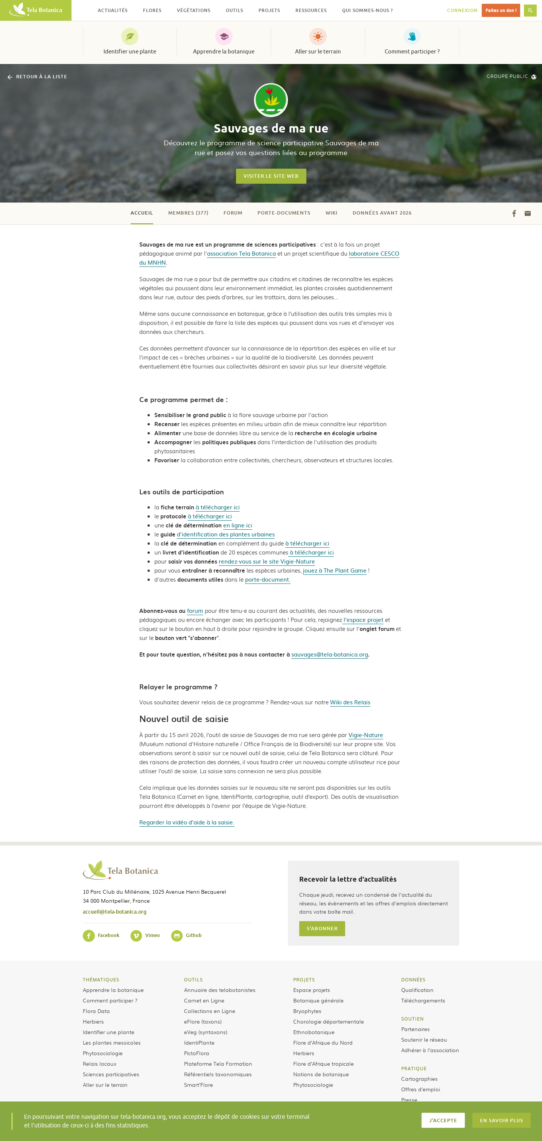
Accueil (142, 213)
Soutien (412, 1018)
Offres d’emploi (420, 1089)
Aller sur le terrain (318, 51)
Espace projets (311, 989)
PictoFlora (196, 1053)
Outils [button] (234, 10)
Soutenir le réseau (424, 1039)
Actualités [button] (113, 10)
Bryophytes (307, 1011)
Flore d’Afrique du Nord (323, 1042)
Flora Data (96, 1011)
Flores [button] (152, 10)
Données (413, 979)
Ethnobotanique (314, 1032)
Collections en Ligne (209, 1011)
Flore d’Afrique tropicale (323, 1063)
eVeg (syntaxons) (205, 1032)
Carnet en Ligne (204, 1000)
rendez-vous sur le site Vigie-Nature (267, 561)
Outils (193, 979)
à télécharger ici (218, 507)
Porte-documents (284, 213)
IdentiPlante (199, 1042)
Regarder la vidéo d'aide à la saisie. (186, 822)
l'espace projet (363, 619)
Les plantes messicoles (112, 1042)
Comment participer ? (412, 51)
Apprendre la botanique (223, 51)
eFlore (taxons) (203, 1021)
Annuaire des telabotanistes (220, 989)
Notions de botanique (321, 1074)
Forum (233, 213)
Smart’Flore (198, 1084)
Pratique (414, 1068)
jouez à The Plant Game (335, 570)
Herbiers (93, 1021)
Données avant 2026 (382, 213)
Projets (304, 979)
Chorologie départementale (328, 1021)
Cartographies (419, 1078)
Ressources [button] (311, 10)
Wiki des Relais (350, 702)
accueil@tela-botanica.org (114, 911)
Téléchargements (423, 1000)
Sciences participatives (111, 1074)
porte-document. (268, 579)
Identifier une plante (130, 51)
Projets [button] (269, 10)
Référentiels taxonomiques (218, 1074)
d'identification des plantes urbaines (226, 534)
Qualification (417, 989)
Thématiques (101, 979)
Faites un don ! (501, 10)
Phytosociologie (103, 1053)
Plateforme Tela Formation (218, 1063)
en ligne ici (237, 525)
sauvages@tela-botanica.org (329, 654)
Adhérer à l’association (430, 1050)
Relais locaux (99, 1063)
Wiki (332, 213)
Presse (409, 1099)
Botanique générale (318, 1000)
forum (195, 610)
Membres (188, 213)
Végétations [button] (193, 10)
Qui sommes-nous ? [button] (367, 10)
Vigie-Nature (366, 734)
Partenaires (415, 1029)
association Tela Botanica (241, 253)
